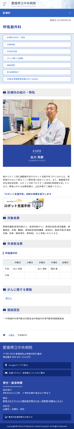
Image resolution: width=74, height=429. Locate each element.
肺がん (9, 298)
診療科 (6, 13)
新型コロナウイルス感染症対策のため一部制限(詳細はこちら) (33, 400)
